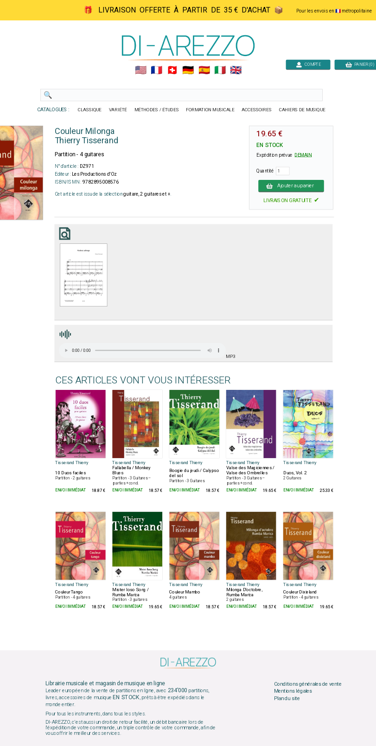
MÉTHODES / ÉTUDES (156, 110)
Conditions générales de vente (307, 684)
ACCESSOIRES (257, 110)
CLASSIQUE (89, 110)
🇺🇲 (140, 70)
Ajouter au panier (291, 186)
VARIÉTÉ (117, 110)
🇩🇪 (188, 70)
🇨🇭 (172, 70)
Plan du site (287, 698)
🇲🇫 (156, 70)
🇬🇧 (235, 70)
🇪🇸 (204, 70)
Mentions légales (293, 691)
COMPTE (307, 64)
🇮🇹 (219, 70)
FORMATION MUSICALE (210, 110)
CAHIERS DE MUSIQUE (302, 110)
